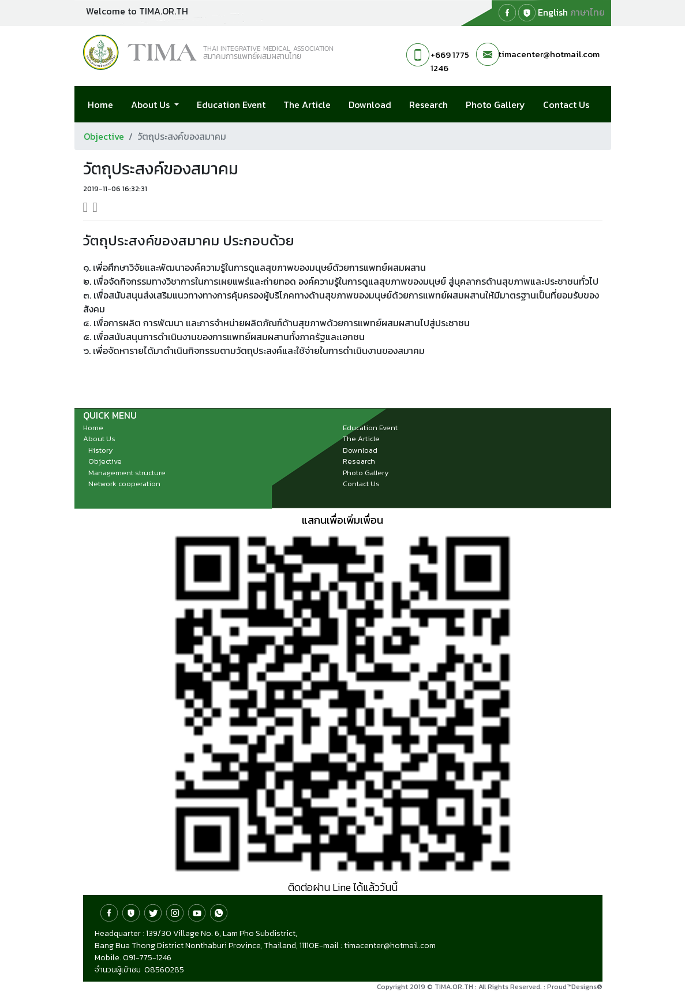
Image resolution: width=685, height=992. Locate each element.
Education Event (231, 104)
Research (428, 104)
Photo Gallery (495, 104)
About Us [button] (151, 104)
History (100, 450)
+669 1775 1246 (450, 61)
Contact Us (566, 104)
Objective (104, 136)
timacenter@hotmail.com (549, 54)
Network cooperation (124, 483)
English (553, 12)
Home (100, 104)
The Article (307, 104)
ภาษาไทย (587, 12)
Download (370, 104)
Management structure (127, 472)
